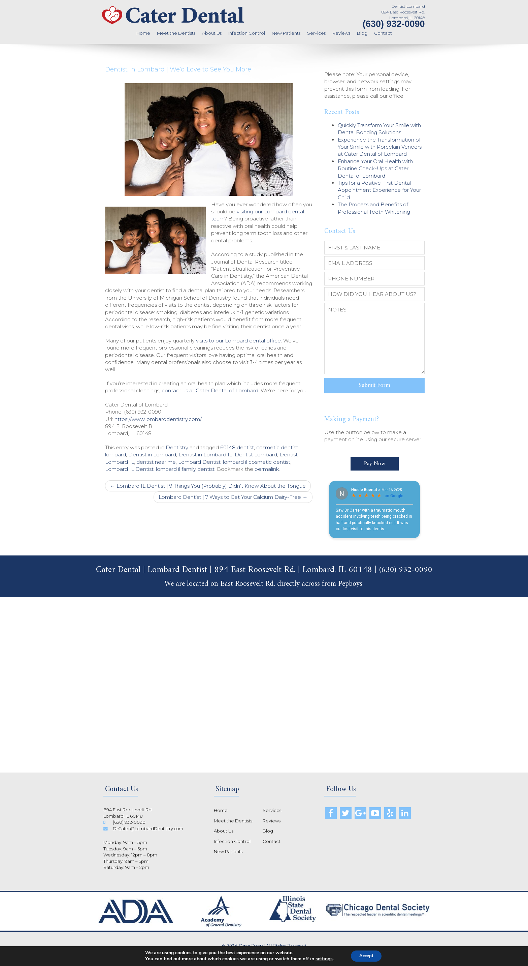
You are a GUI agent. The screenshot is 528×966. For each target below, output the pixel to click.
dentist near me (156, 462)
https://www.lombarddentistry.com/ (158, 419)
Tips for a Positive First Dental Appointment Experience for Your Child (379, 190)
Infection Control (246, 33)
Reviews (341, 33)
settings (321, 959)
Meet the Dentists (176, 33)
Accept (366, 955)
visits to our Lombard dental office (238, 340)
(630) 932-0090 (394, 24)
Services (316, 33)
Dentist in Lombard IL (205, 454)
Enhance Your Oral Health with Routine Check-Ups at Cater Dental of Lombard (375, 168)
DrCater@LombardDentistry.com (149, 824)
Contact (383, 33)
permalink (267, 469)
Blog (362, 33)
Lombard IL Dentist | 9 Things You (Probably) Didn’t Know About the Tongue (208, 486)
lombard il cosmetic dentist (256, 462)
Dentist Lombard (256, 454)
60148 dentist (237, 447)
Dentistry (177, 447)
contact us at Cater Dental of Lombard (210, 390)
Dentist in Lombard (152, 454)
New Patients (286, 33)
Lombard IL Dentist (129, 469)
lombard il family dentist (185, 469)
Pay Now (374, 460)
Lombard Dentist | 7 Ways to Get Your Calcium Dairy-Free (233, 497)
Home (143, 33)
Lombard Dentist (199, 462)
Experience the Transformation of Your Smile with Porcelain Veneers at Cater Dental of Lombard (380, 147)
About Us (212, 33)
